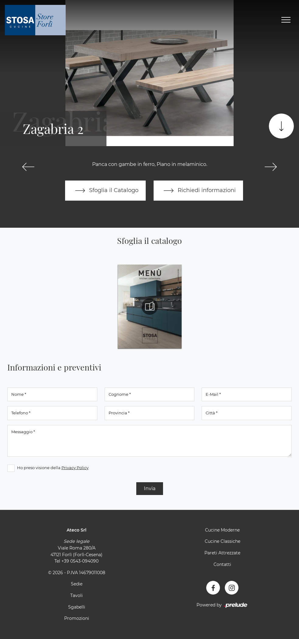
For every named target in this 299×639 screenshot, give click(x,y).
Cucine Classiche (222, 541)
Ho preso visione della (53, 467)
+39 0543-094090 (80, 561)
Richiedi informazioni (198, 190)
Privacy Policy (75, 467)
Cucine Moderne (222, 530)
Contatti (222, 564)
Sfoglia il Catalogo (105, 190)
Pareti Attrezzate (222, 553)
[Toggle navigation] (286, 20)
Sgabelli (76, 607)
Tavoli (76, 595)
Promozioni (76, 618)
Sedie (76, 584)
